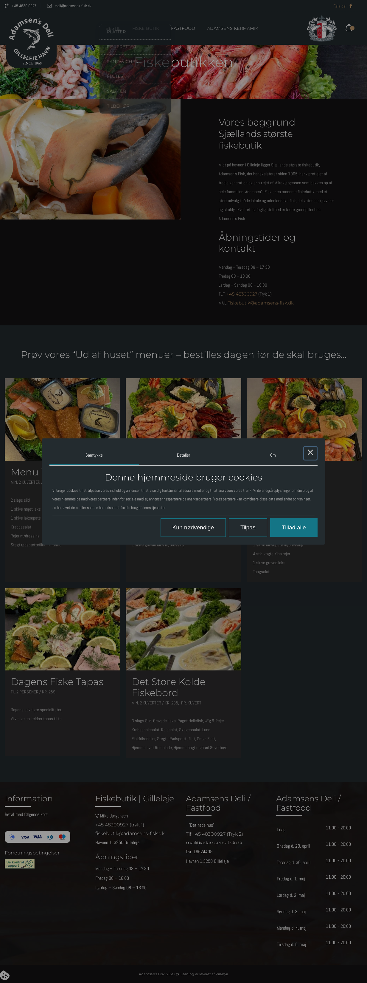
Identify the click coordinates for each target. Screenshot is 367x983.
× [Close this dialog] (310, 453)
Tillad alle (294, 527)
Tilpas (247, 527)
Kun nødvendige (193, 527)
